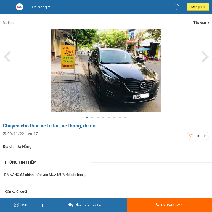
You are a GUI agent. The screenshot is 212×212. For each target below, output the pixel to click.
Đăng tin (198, 7)
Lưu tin (201, 136)
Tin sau (201, 23)
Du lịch (8, 23)
